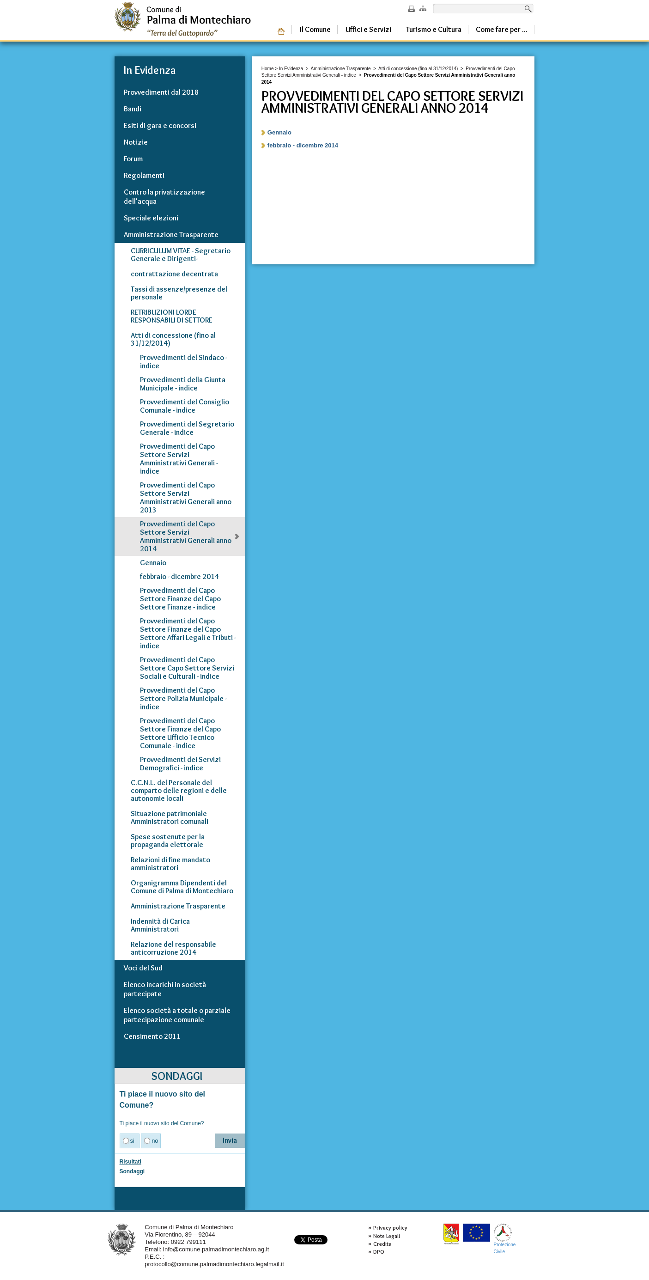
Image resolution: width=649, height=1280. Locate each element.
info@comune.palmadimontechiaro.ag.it (216, 1249)
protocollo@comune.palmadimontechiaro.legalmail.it (214, 1264)
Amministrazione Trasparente (341, 68)
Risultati (130, 1161)
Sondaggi (132, 1171)
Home (267, 68)
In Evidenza (291, 68)
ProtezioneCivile (505, 1239)
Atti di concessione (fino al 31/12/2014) (418, 68)
